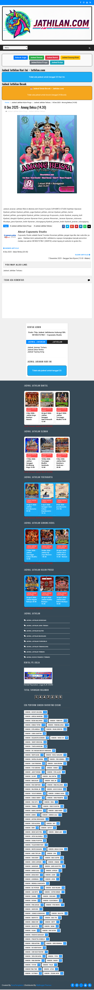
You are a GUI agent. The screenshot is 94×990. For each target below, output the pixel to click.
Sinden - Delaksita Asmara (35, 738)
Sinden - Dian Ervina (55, 764)
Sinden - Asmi (50, 875)
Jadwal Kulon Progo (39, 62)
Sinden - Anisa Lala (32, 871)
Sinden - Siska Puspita (33, 841)
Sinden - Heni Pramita (55, 798)
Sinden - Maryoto (31, 918)
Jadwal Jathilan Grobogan (36, 621)
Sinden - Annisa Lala (49, 815)
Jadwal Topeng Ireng (35, 352)
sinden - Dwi (51, 854)
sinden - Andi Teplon (32, 854)
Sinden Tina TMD (31, 969)
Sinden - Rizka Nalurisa (33, 721)
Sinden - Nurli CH (57, 738)
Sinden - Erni (30, 828)
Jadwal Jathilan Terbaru (42, 102)
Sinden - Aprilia (51, 871)
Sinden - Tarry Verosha (33, 742)
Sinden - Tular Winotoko (34, 845)
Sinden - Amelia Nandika (34, 717)
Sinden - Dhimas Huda (56, 794)
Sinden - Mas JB (50, 781)
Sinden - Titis (53, 957)
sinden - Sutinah (31, 974)
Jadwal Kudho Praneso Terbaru (38, 657)
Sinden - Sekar (52, 768)
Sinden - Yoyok (30, 965)
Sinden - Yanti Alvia (32, 755)
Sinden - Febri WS (56, 721)
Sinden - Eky (51, 824)
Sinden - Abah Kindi (55, 811)
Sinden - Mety (50, 922)
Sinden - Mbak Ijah (55, 832)
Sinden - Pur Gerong (32, 768)
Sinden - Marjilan (31, 781)
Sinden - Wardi (52, 961)
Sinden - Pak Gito (31, 802)
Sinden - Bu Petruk (32, 888)
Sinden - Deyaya (30, 901)
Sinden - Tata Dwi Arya (33, 957)
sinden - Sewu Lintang (33, 862)
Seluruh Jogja (20, 57)
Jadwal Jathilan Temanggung (37, 647)
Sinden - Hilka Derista (54, 730)
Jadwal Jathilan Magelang (36, 636)
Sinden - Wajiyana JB (32, 790)
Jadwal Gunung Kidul (70, 57)
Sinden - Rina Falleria (55, 785)
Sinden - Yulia (48, 965)
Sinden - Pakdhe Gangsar (34, 935)
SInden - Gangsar (31, 867)
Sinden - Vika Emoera (32, 961)
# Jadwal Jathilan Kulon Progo (20, 226)
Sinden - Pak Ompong (33, 785)
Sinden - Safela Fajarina (34, 760)
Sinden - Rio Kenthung (33, 948)
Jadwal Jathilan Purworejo (36, 642)
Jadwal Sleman (36, 57)
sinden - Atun (49, 969)
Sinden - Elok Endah (50, 901)
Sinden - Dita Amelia (32, 730)
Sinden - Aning (30, 815)
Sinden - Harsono (31, 909)
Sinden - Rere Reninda (54, 944)
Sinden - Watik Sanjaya (33, 849)
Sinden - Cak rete (31, 892)
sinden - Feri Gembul (57, 760)
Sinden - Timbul (31, 807)
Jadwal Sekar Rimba (35, 350)
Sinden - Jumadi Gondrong (35, 914)
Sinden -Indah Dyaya (55, 849)
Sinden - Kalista (57, 914)
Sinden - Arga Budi (32, 875)
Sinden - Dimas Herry (33, 798)
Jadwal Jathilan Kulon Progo (22, 102)
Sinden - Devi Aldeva (32, 824)
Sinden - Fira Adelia (32, 905)
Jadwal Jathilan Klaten (35, 631)
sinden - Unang (53, 862)
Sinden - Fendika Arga (56, 725)
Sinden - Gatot (46, 828)
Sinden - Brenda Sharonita (35, 884)
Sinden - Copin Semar (52, 892)
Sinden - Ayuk (50, 879)
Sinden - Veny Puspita (51, 807)
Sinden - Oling (30, 931)
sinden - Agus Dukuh (54, 790)
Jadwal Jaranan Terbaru (37, 348)
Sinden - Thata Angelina (34, 747)
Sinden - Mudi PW (31, 927)
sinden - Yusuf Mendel (33, 794)
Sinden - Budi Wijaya (53, 888)
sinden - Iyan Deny (31, 858)
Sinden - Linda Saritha (33, 734)
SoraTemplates (17, 986)
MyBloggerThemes (43, 986)
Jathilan (57, 342)
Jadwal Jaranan (36, 342)
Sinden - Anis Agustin (53, 867)
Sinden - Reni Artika (32, 944)
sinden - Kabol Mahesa (33, 811)
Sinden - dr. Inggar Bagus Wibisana (38, 751)
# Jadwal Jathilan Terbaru (43, 226)
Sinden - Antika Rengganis (34, 820)
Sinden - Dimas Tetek (32, 725)
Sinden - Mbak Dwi (31, 922)
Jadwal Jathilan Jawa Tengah (37, 626)
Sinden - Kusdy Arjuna (33, 712)
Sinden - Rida (49, 802)
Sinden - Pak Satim (49, 931)
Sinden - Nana (49, 927)
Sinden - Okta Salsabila (34, 837)
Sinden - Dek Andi (49, 897)
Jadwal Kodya (57, 62)
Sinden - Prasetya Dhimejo (35, 939)
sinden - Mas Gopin (52, 858)
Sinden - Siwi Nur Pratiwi (34, 952)
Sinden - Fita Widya (53, 905)
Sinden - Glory (30, 777)
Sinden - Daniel (30, 897)
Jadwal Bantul (52, 57)
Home (7, 102)
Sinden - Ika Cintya (49, 777)
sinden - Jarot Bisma (33, 772)
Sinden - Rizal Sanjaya (54, 755)
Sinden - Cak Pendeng (33, 764)
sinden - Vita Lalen (54, 772)
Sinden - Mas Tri (51, 918)
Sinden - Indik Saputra (33, 832)
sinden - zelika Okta (51, 974)
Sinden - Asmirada (32, 879)
